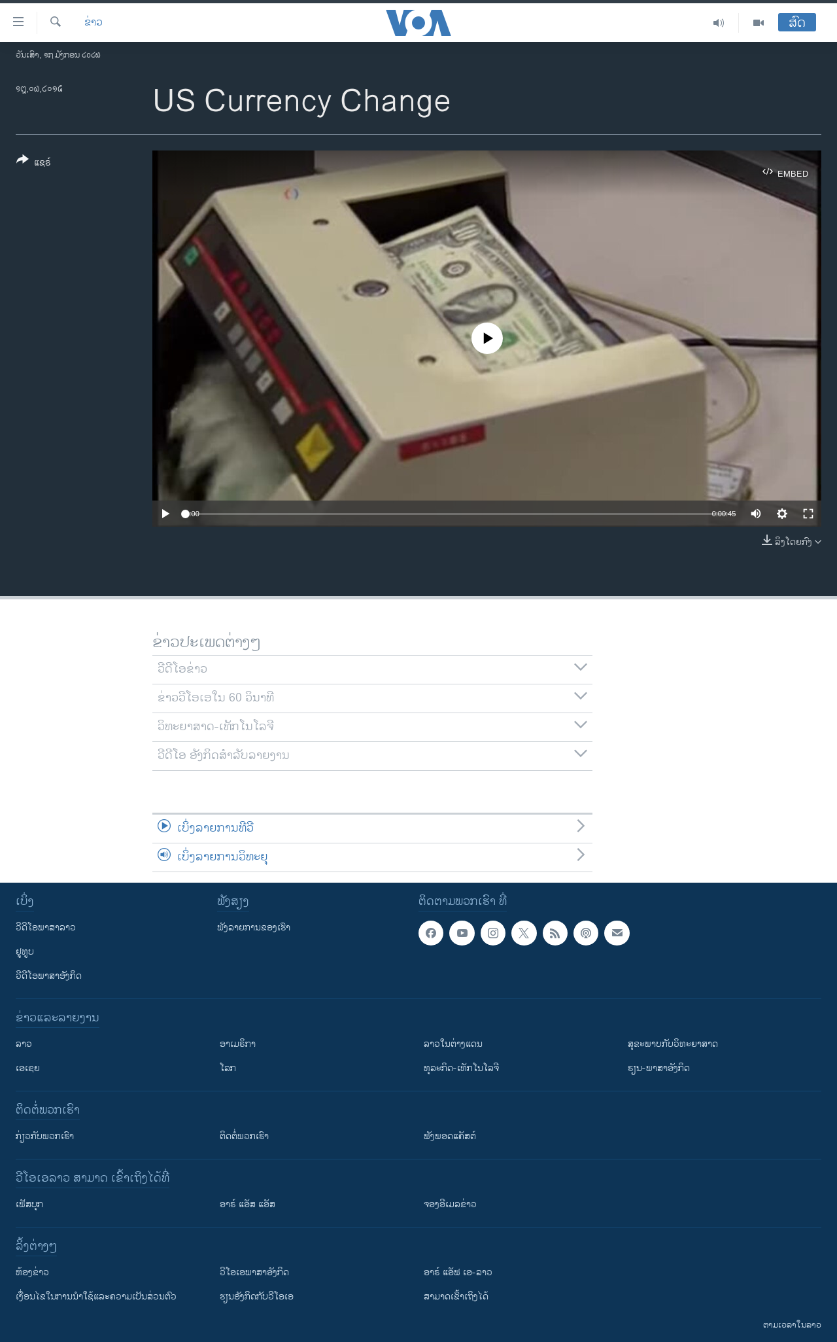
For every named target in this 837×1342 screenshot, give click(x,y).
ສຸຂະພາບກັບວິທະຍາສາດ (673, 1044)
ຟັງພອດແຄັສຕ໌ (450, 1136)
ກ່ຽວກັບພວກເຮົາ (45, 1136)
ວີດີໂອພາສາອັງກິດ (49, 976)
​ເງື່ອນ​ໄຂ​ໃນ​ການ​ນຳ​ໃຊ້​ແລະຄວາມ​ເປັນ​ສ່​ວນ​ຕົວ (96, 1296)
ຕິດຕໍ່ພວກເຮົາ (244, 1136)
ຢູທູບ (25, 952)
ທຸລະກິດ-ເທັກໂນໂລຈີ (461, 1068)
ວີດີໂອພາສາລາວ (46, 927)
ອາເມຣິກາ (238, 1044)
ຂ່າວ (93, 23)
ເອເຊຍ (28, 1068)
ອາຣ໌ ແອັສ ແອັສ (247, 1204)
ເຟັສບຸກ (29, 1204)
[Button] (33, 163)
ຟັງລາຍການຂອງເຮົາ (253, 927)
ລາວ (24, 1044)
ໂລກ (228, 1068)
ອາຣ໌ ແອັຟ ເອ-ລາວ (458, 1272)
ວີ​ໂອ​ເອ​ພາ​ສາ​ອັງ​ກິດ (254, 1272)
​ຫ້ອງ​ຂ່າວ (32, 1272)
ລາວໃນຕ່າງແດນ (453, 1044)
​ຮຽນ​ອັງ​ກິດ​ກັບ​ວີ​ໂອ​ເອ (257, 1296)
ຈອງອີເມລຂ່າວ (450, 1204)
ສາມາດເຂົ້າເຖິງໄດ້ (456, 1296)
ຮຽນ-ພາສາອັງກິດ (659, 1068)
